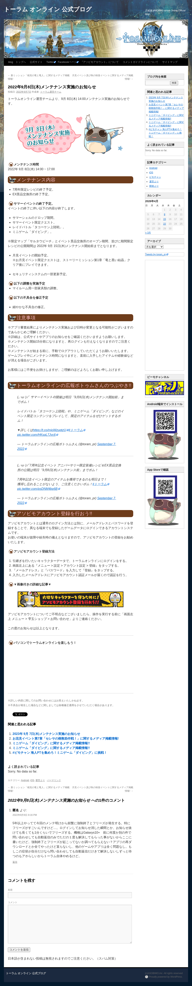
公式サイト (36, 62)
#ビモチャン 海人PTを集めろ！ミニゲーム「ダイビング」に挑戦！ (60, 752)
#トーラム (76, 430)
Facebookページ (67, 62)
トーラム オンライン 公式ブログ (48, 9)
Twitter (50, 62)
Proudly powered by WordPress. (166, 976)
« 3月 (148, 232)
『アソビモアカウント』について (100, 62)
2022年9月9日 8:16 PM (25, 815)
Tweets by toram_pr (155, 254)
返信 (15, 862)
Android (25, 780)
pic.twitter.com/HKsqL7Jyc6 (36, 434)
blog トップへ (17, 62)
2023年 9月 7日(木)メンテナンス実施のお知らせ (46, 733)
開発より (154, 186)
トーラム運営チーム (50, 91)
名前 (10, 889)
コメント (12, 902)
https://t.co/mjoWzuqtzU (49, 430)
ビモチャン (155, 177)
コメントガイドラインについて (140, 62)
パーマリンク (54, 780)
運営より (40, 780)
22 (164, 224)
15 (164, 219)
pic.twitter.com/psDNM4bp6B (37, 488)
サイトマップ (170, 62)
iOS (32, 780)
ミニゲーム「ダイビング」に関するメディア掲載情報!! (51, 743)
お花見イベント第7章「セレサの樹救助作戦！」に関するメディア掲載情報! (66, 738)
